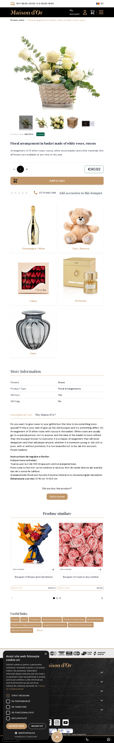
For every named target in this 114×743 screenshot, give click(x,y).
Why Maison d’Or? (45, 414)
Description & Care (21, 414)
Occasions (35, 619)
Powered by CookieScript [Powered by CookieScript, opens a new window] (26, 736)
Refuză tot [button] (37, 726)
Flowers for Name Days (74, 619)
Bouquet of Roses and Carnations (34, 577)
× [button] (45, 654)
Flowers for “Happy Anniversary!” (26, 625)
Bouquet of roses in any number (81, 577)
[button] (26, 733)
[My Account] (79, 12)
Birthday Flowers (94, 619)
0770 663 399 (47, 192)
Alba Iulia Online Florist (22, 630)
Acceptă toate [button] (16, 726)
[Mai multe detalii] (33, 569)
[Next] (102, 598)
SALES (24, 619)
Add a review (57, 496)
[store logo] (26, 12)
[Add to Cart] (17, 588)
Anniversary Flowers (52, 619)
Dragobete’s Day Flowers (55, 625)
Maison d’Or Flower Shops (80, 625)
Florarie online (17, 20)
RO (98, 3)
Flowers (15, 619)
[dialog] (26, 695)
